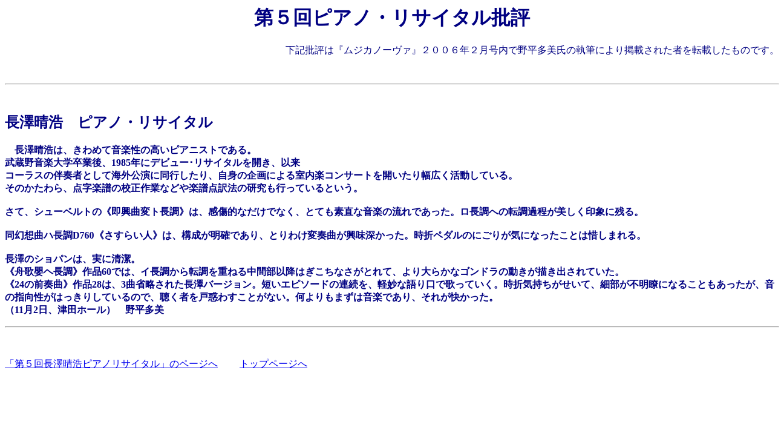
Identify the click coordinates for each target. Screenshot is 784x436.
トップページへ (273, 363)
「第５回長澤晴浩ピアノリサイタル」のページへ (111, 363)
